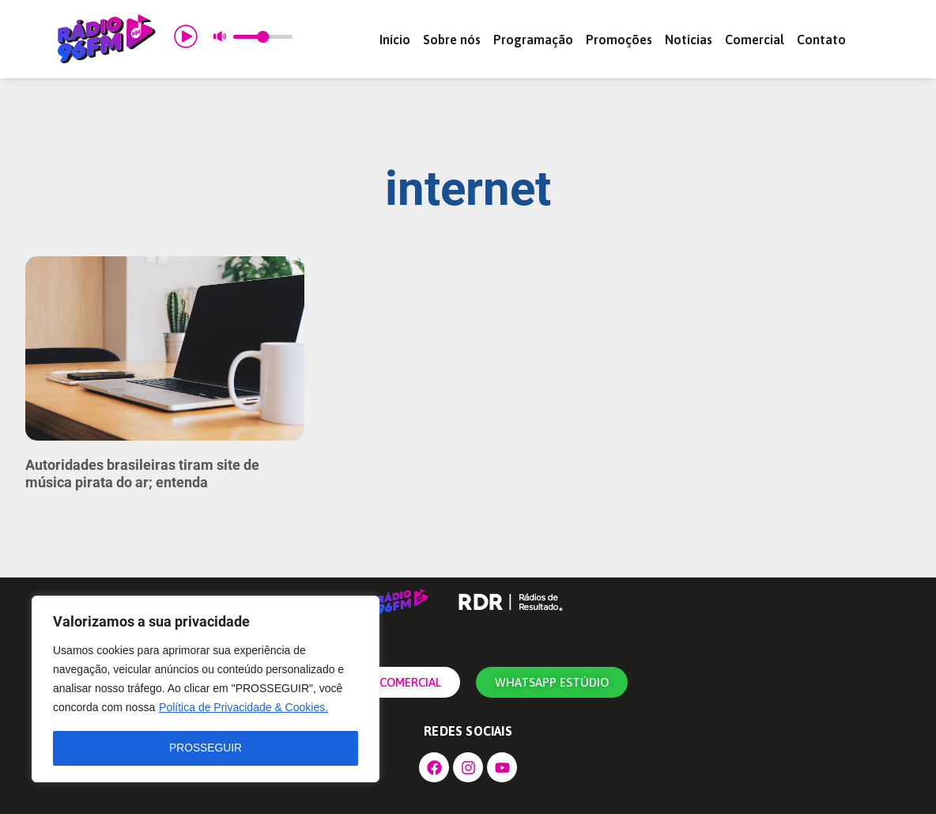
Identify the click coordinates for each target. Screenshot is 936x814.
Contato (821, 39)
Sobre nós (452, 39)
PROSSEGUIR (205, 748)
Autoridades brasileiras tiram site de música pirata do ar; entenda (142, 473)
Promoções (619, 39)
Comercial (754, 39)
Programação (533, 39)
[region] (205, 689)
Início (394, 39)
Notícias (688, 39)
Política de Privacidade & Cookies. (243, 708)
